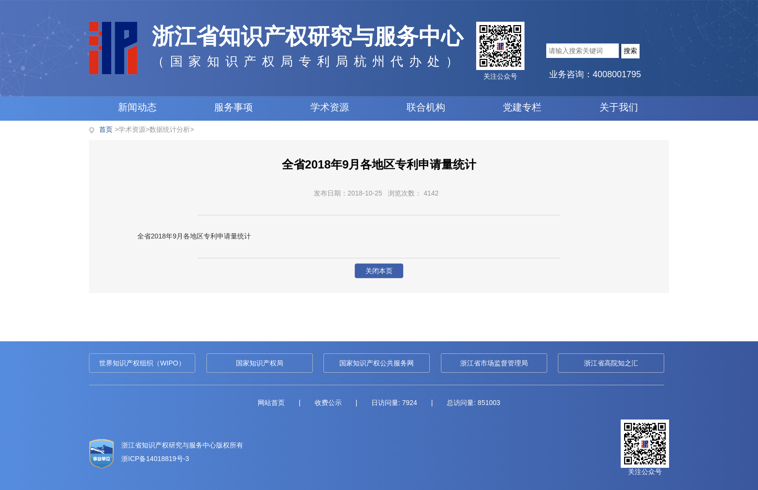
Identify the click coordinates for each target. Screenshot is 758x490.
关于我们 (618, 107)
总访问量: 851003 (473, 402)
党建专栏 (522, 107)
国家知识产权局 (259, 363)
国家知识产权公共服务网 (376, 363)
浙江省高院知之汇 (611, 363)
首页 (106, 129)
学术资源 (329, 107)
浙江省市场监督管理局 (494, 363)
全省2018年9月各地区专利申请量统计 (194, 236)
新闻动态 (137, 107)
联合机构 (426, 107)
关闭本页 (379, 271)
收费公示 (328, 402)
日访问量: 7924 (394, 402)
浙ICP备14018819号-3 (155, 458)
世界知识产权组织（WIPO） (142, 363)
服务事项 (233, 107)
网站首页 (271, 402)
